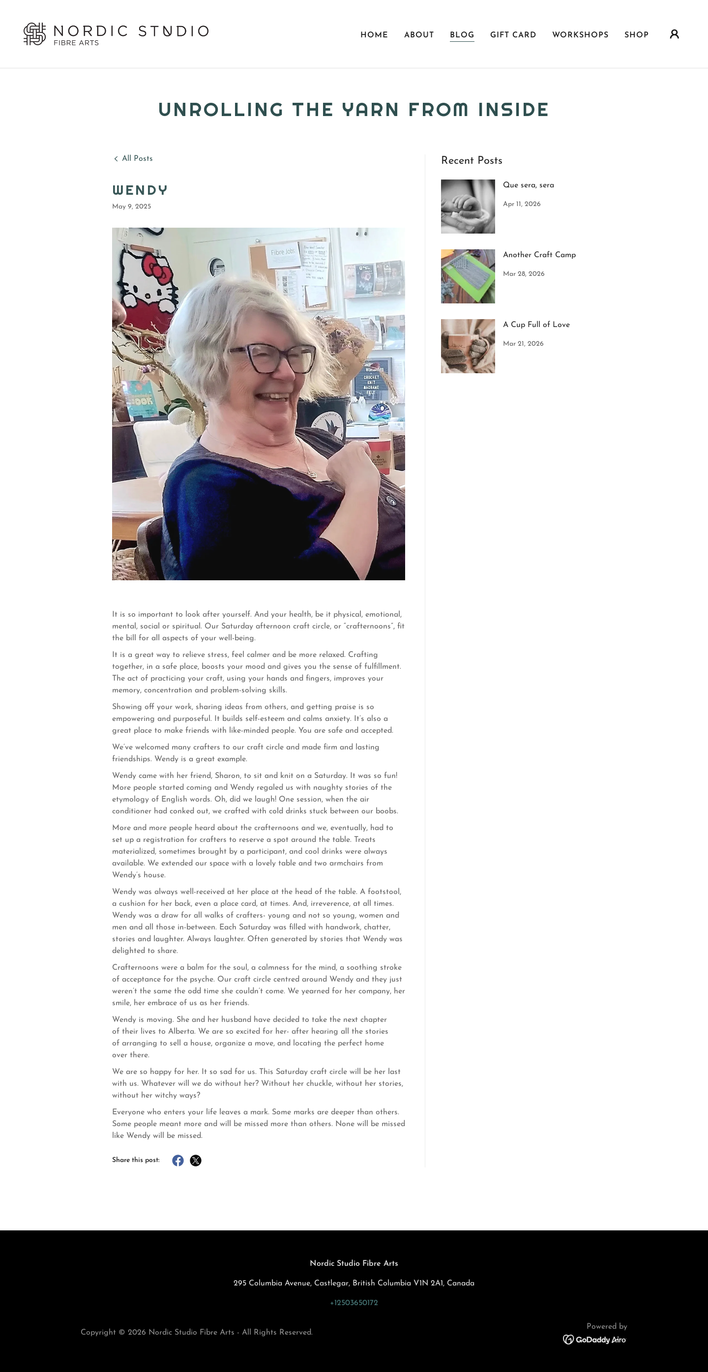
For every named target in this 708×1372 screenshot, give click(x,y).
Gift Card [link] (513, 34)
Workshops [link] (580, 34)
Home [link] (374, 34)
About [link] (419, 34)
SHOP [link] (636, 34)
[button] (674, 33)
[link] (116, 32)
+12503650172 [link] (354, 1303)
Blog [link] (462, 34)
